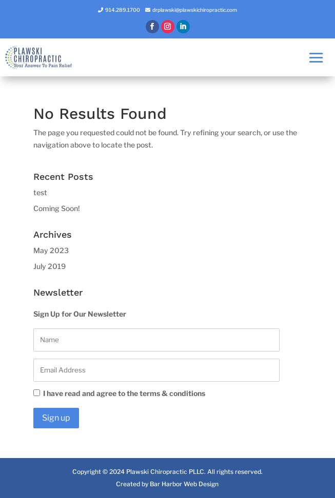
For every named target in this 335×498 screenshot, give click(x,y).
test (40, 192)
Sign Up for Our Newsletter (79, 313)
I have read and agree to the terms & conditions (119, 393)
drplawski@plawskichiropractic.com (194, 10)
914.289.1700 (122, 10)
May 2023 (51, 250)
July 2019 (49, 266)
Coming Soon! (56, 208)
